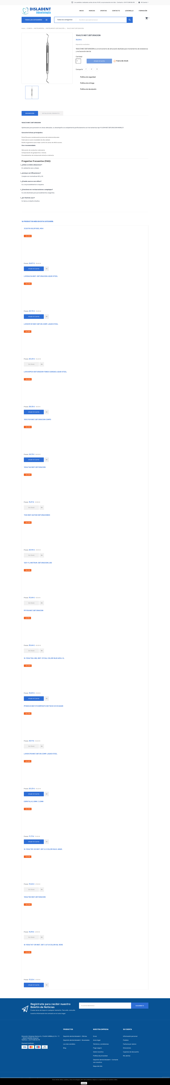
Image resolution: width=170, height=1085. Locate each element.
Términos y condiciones (101, 1044)
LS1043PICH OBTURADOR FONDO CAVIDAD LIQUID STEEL (45, 372)
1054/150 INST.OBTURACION (35, 897)
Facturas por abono (129, 1044)
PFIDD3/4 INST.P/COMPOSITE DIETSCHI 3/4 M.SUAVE (43, 706)
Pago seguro (97, 1048)
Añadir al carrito (99, 61)
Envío (95, 1036)
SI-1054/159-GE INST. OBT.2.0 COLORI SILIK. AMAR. (43, 849)
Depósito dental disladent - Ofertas (75, 1036)
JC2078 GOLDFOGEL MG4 (33, 228)
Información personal (130, 1036)
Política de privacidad (100, 1056)
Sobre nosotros (98, 1052)
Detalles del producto (50, 113)
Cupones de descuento (131, 1052)
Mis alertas (126, 1056)
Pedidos (126, 1040)
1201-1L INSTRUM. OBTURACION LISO (38, 563)
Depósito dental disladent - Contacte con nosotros (105, 1061)
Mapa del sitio (97, 1066)
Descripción (29, 113)
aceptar (84, 1083)
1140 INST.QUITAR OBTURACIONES (37, 515)
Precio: (26, 263)
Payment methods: (28, 1043)
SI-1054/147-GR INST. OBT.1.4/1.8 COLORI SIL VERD (43, 945)
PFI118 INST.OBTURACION (33, 610)
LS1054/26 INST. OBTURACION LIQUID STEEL (41, 276)
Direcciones (127, 1048)
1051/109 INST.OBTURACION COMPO (37, 419)
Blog (64, 1048)
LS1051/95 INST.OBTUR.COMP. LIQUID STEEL (40, 754)
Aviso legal (96, 1040)
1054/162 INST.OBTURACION (35, 467)
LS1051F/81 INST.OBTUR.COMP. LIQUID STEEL (41, 324)
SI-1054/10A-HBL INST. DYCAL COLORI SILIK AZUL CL (44, 658)
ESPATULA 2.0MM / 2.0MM (33, 801)
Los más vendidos (69, 1044)
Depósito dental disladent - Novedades (76, 1040)
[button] (146, 18)
